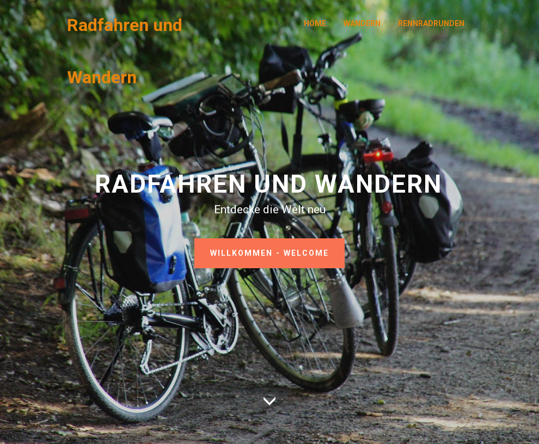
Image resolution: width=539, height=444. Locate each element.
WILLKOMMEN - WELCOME (269, 253)
